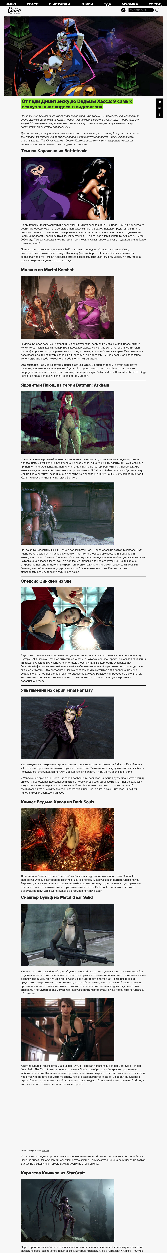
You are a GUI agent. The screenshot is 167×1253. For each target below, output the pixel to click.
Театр (32, 4)
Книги (86, 4)
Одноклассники (159, 115)
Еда (107, 4)
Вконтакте (159, 108)
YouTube (45, 1151)
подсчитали (73, 119)
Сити (14, 10)
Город (155, 4)
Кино (10, 4)
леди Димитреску (90, 116)
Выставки (59, 4)
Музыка (130, 4)
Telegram (159, 101)
